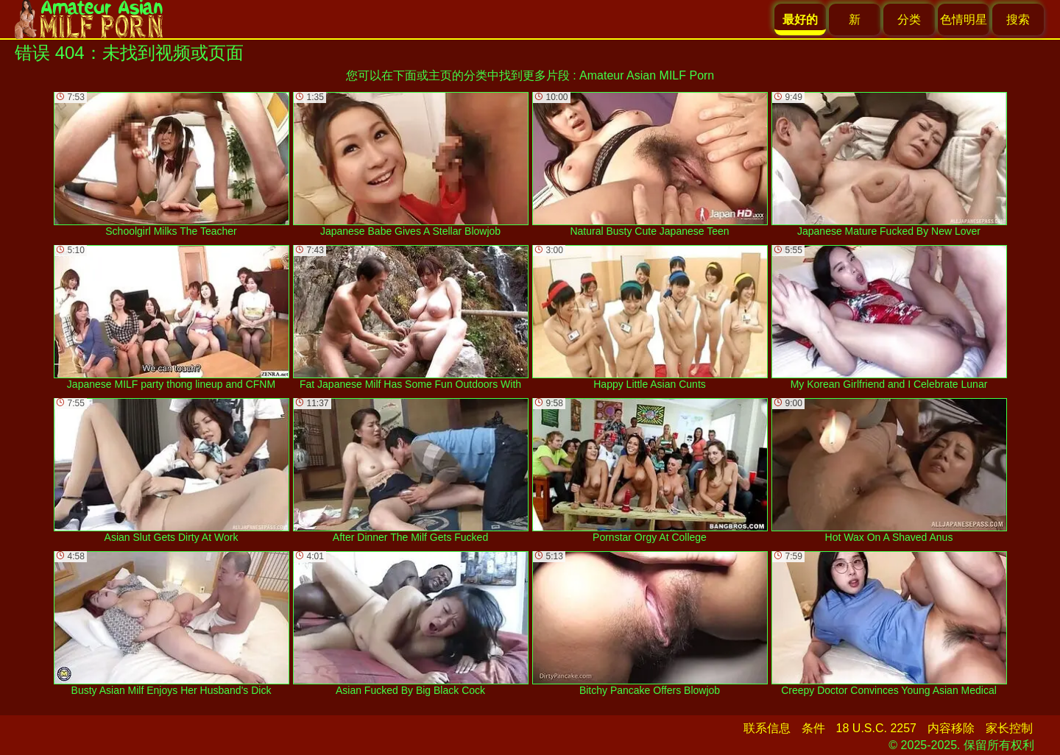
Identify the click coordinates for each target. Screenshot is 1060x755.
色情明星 (963, 19)
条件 (813, 728)
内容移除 (951, 728)
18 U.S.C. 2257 (876, 728)
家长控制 (1009, 728)
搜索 (1018, 19)
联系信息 (767, 728)
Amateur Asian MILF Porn (646, 75)
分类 (909, 19)
